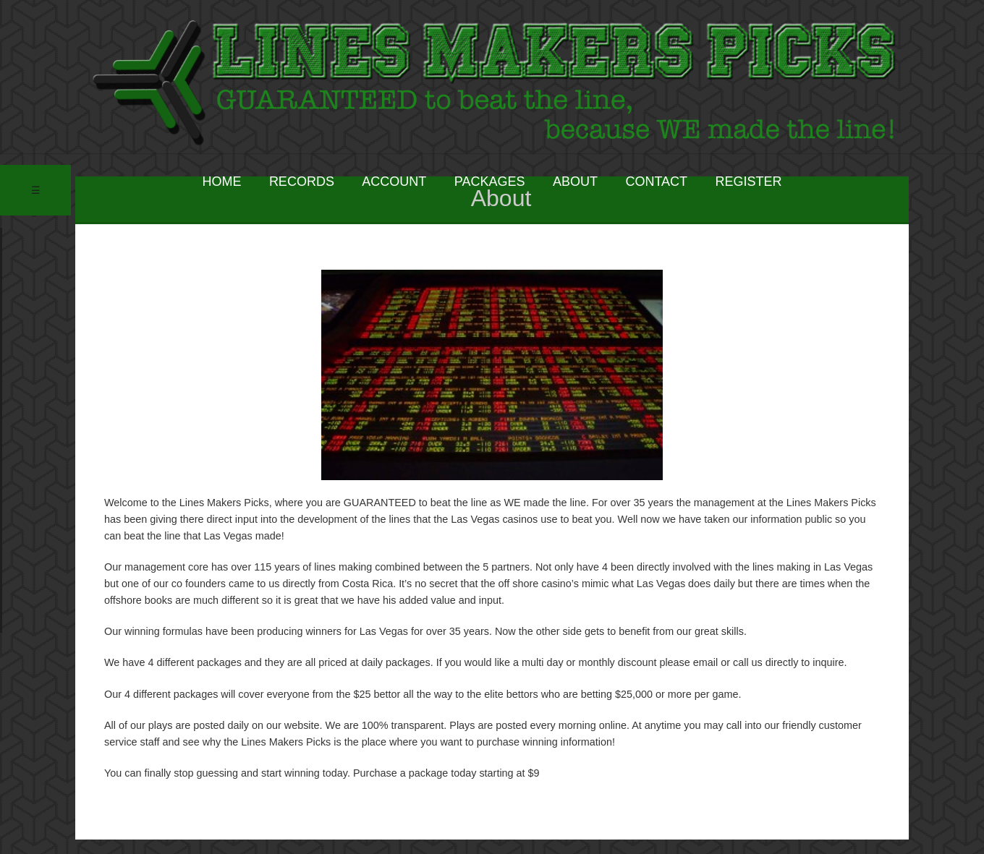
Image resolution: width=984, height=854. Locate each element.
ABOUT (575, 181)
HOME (221, 181)
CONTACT (656, 181)
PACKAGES (489, 181)
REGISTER (749, 181)
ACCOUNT (394, 181)
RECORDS (301, 181)
